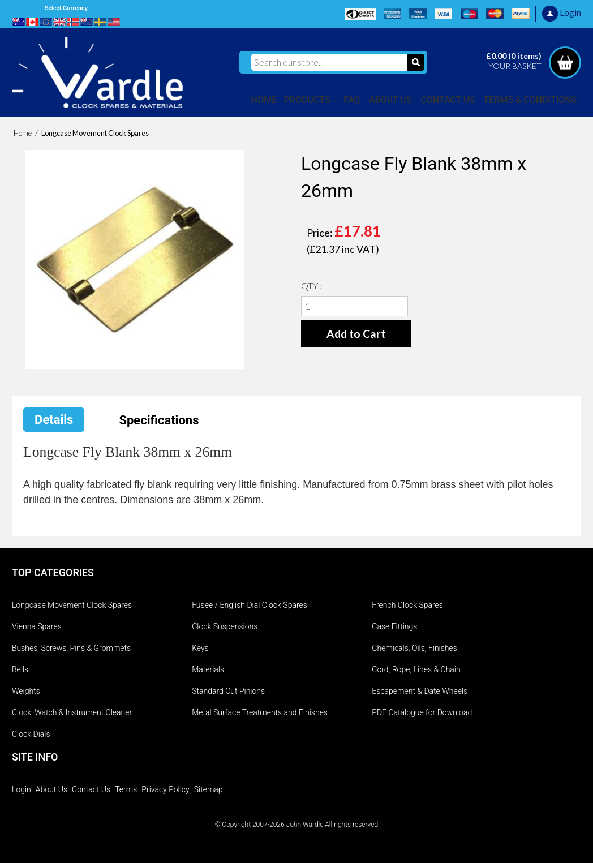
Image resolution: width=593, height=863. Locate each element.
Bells (20, 669)
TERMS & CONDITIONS (530, 100)
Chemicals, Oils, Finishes (414, 647)
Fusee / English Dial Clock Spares (249, 604)
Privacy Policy (165, 789)
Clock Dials (31, 734)
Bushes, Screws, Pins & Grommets (71, 647)
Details (54, 420)
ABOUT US (390, 100)
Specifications (159, 420)
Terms (126, 789)
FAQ (351, 100)
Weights (26, 690)
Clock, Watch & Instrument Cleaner (72, 712)
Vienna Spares (37, 626)
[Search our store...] (329, 62)
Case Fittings (394, 626)
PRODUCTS (307, 100)
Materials (208, 669)
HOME (264, 100)
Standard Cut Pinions (228, 690)
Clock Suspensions (224, 626)
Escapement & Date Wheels (419, 690)
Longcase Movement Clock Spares (72, 604)
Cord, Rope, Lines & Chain (416, 669)
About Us (51, 789)
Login (21, 789)
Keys (200, 647)
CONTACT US (447, 100)
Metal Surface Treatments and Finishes (260, 712)
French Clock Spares (407, 604)
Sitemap (208, 789)
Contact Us (91, 789)
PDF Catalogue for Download (422, 712)
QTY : (311, 285)
